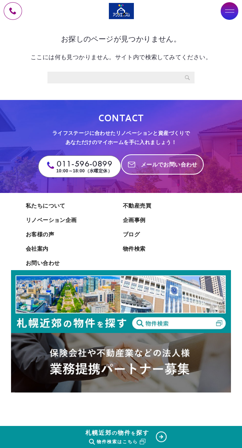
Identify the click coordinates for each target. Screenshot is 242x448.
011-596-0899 (84, 164)
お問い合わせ (43, 263)
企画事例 (134, 220)
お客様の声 (40, 234)
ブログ (131, 234)
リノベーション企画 (51, 220)
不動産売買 (137, 206)
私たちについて (45, 206)
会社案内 (37, 248)
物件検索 (134, 248)
